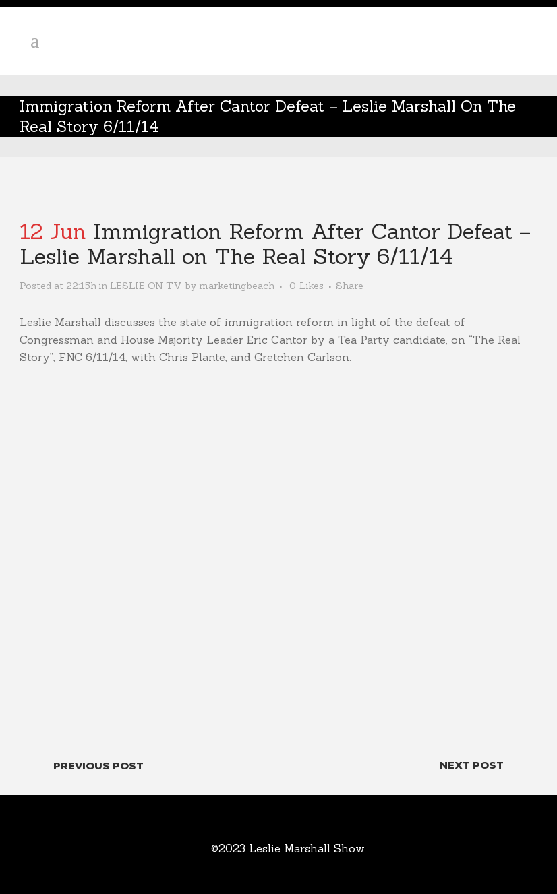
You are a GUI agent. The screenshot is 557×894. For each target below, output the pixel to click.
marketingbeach (236, 286)
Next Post (472, 765)
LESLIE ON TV (146, 286)
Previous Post (98, 765)
